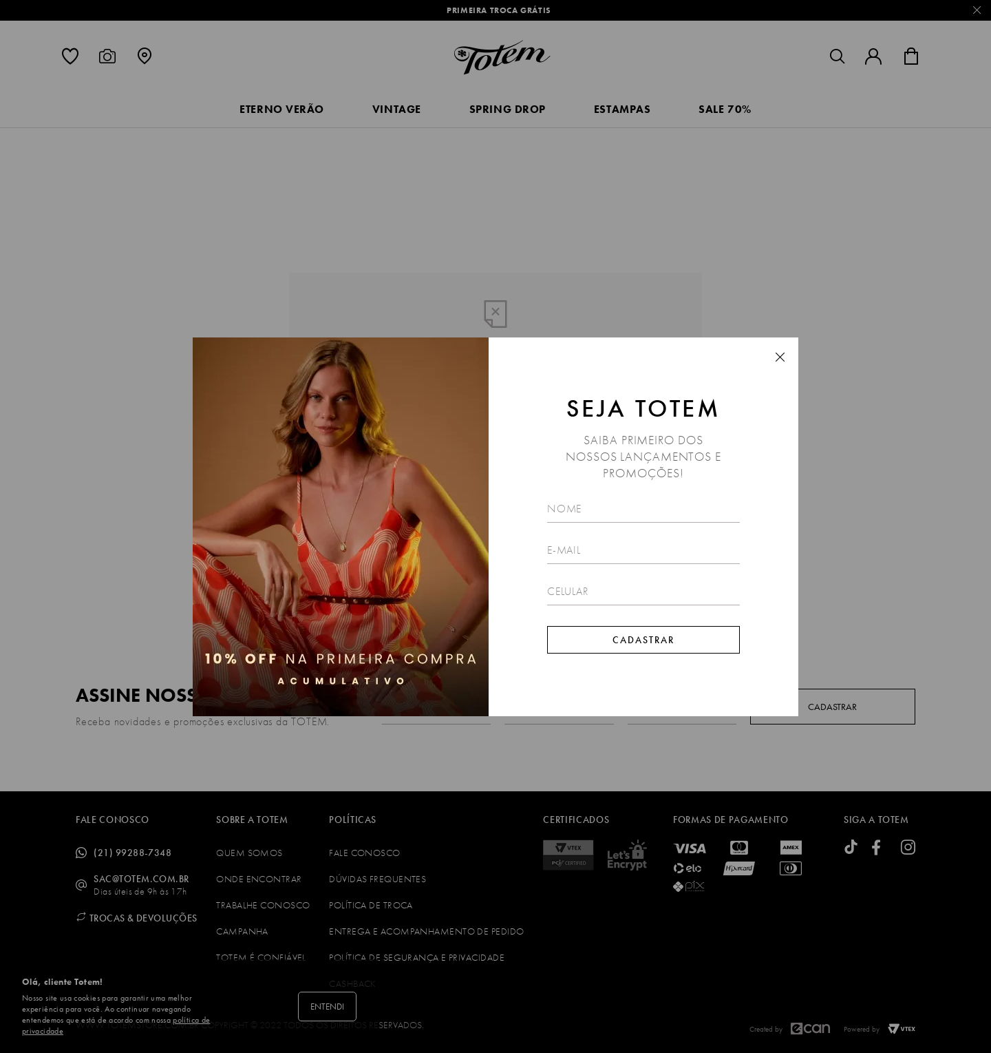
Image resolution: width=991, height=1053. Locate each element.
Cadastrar (643, 640)
